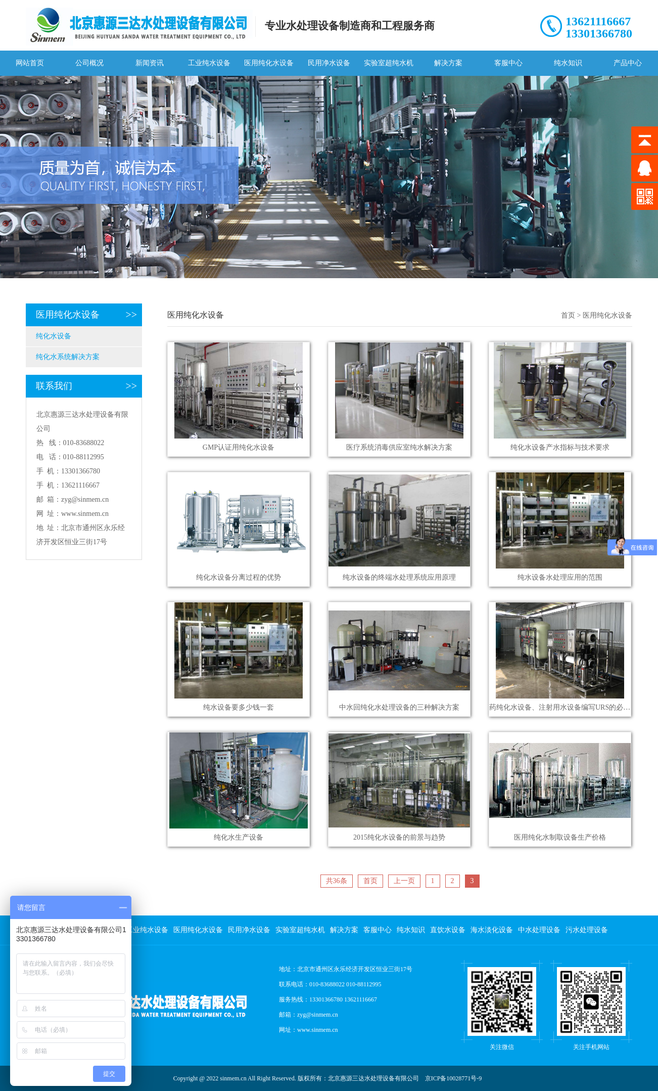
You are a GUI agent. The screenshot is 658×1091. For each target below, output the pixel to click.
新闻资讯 (149, 63)
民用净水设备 (329, 63)
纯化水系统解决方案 (68, 357)
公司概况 (89, 63)
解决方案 (448, 63)
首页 (568, 315)
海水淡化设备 (492, 930)
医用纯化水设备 (269, 63)
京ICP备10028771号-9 (453, 1078)
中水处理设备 (539, 930)
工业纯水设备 (209, 63)
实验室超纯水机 (388, 63)
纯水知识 (568, 63)
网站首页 (30, 63)
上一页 (404, 881)
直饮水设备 (447, 930)
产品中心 (628, 63)
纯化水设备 (53, 336)
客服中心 (508, 63)
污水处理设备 (587, 930)
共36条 (336, 881)
